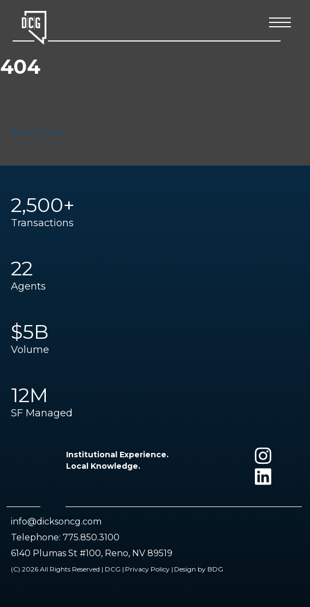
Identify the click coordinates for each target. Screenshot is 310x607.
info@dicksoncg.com (56, 521)
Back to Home (39, 132)
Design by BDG (198, 569)
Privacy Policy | (149, 569)
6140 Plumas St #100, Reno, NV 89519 (91, 553)
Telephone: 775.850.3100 (65, 537)
